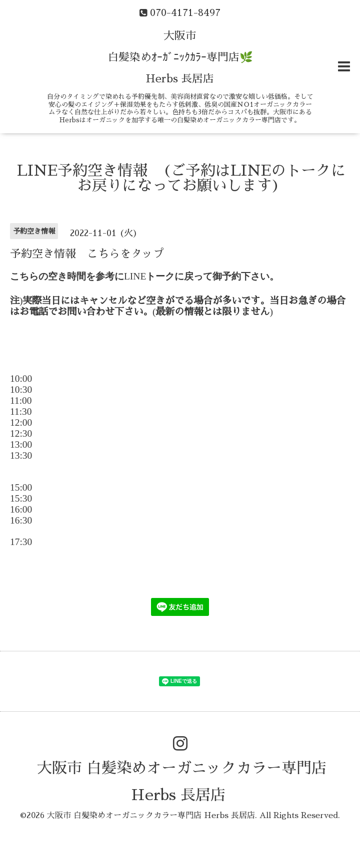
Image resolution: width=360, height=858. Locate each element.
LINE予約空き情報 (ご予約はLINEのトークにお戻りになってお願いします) (181, 178)
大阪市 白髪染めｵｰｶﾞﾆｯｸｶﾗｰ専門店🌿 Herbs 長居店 (180, 57)
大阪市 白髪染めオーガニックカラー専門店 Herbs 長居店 (151, 816)
